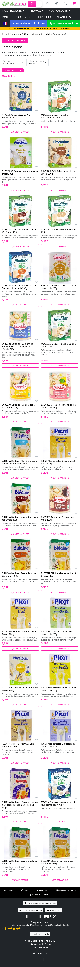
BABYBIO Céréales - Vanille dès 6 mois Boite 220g (18, 406)
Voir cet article (60, 821)
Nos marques (60, 10)
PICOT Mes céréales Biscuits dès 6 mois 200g (58, 462)
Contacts (10, 890)
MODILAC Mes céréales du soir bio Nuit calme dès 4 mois (58, 803)
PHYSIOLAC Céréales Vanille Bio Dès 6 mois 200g (20, 689)
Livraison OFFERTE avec (40, 28)
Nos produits (13, 10)
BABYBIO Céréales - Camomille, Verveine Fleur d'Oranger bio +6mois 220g (17, 346)
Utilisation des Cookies (30, 910)
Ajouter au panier (20, 132)
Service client (53, 910)
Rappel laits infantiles (54, 17)
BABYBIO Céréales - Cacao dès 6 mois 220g (57, 518)
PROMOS (36, 10)
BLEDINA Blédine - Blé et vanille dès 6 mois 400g (59, 574)
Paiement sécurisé (40, 894)
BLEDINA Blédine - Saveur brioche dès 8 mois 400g (19, 574)
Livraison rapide (66, 890)
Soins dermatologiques (28, 23)
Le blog (26, 890)
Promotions (44, 890)
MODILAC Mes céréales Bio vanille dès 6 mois (58, 345)
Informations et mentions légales (40, 903)
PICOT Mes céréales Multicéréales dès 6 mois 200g (58, 745)
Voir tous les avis (40, 934)
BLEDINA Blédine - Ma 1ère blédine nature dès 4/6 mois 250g (19, 462)
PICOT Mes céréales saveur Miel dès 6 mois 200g (20, 633)
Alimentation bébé (40, 34)
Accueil (5, 34)
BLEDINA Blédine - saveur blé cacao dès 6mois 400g (20, 518)
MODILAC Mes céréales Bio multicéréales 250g (54, 116)
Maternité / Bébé (20, 34)
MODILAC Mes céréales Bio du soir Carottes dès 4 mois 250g (19, 287)
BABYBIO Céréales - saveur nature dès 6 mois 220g (58, 287)
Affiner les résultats (12, 70)
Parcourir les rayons (15, 40)
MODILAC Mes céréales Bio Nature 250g (58, 231)
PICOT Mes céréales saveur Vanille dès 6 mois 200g (58, 689)
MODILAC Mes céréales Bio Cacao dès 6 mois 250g (19, 231)
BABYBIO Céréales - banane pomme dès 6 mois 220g (59, 406)
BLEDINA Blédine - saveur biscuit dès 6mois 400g (57, 862)
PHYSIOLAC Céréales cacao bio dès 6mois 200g (58, 172)
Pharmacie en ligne (64, 23)
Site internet (40, 953)
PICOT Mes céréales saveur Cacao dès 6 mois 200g (19, 745)
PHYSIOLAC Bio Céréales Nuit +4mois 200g (16, 116)
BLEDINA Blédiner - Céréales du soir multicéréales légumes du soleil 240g (20, 805)
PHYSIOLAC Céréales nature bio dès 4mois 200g (20, 172)
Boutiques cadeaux (17, 17)
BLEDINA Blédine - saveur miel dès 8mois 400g (19, 862)
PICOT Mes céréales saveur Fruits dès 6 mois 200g (58, 633)
